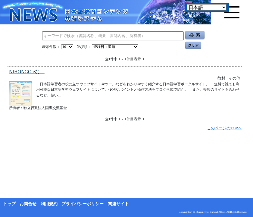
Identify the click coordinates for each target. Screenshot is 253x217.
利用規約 (49, 204)
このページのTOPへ (224, 128)
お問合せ (28, 204)
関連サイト (118, 204)
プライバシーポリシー (82, 204)
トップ (9, 204)
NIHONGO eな (27, 71)
